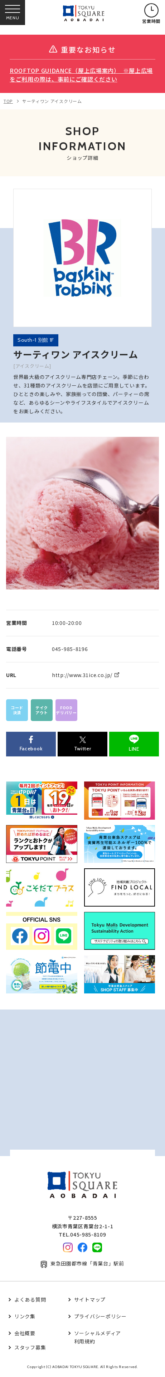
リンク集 (24, 1316)
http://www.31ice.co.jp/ (82, 674)
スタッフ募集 (30, 1347)
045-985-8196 (70, 648)
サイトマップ (90, 1299)
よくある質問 (30, 1299)
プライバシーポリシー (100, 1316)
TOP (8, 101)
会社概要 (24, 1333)
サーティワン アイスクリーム (52, 101)
